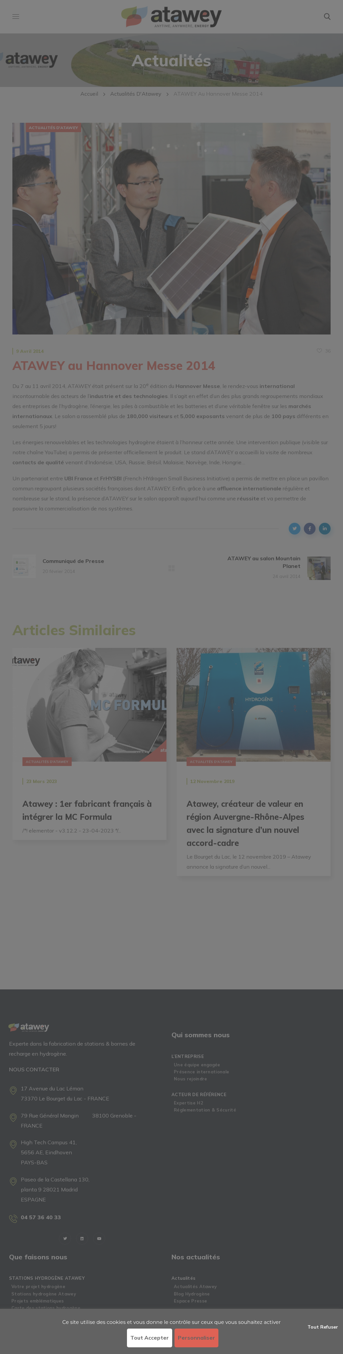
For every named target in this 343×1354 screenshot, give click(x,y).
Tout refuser (322, 1327)
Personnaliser (196, 1337)
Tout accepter (149, 1337)
